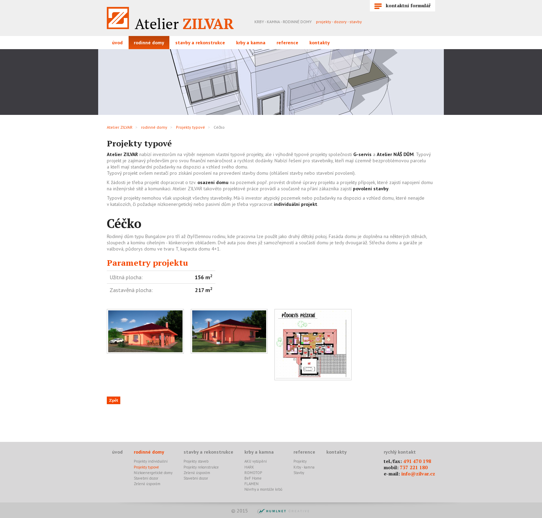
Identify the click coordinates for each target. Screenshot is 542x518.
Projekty (300, 461)
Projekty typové (190, 127)
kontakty (319, 42)
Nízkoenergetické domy (153, 472)
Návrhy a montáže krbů (263, 489)
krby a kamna (250, 42)
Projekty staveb (196, 461)
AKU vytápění (255, 461)
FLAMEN (251, 483)
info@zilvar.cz (418, 473)
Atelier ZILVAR (119, 127)
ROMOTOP (253, 472)
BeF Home (253, 478)
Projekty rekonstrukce (201, 467)
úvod (117, 42)
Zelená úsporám (147, 483)
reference (287, 42)
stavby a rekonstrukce (200, 42)
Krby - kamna (304, 467)
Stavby (298, 472)
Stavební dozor (146, 478)
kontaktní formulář (402, 5)
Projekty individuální (151, 461)
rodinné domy (149, 42)
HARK (249, 467)
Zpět (113, 400)
